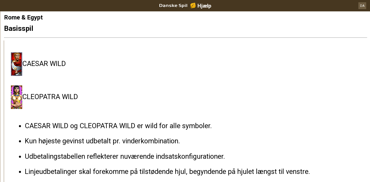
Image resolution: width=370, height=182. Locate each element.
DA (362, 6)
